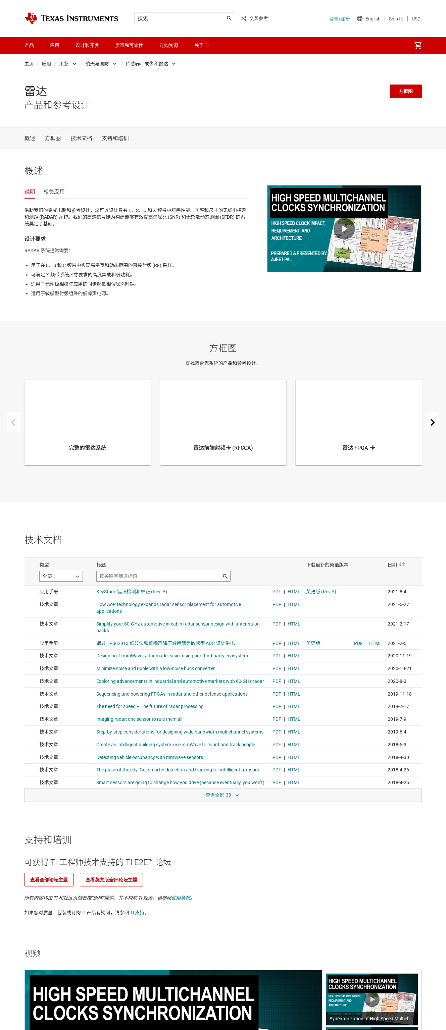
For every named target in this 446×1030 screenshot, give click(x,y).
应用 (46, 63)
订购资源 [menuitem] (168, 45)
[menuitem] (418, 45)
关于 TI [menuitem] (201, 45)
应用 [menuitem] (54, 45)
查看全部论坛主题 (49, 879)
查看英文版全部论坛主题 (111, 879)
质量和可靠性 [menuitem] (129, 45)
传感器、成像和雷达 (147, 63)
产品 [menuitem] (29, 45)
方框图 (406, 91)
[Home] (71, 18)
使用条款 (180, 898)
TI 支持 (137, 912)
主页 (29, 63)
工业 (64, 63)
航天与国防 (97, 63)
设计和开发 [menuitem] (87, 45)
